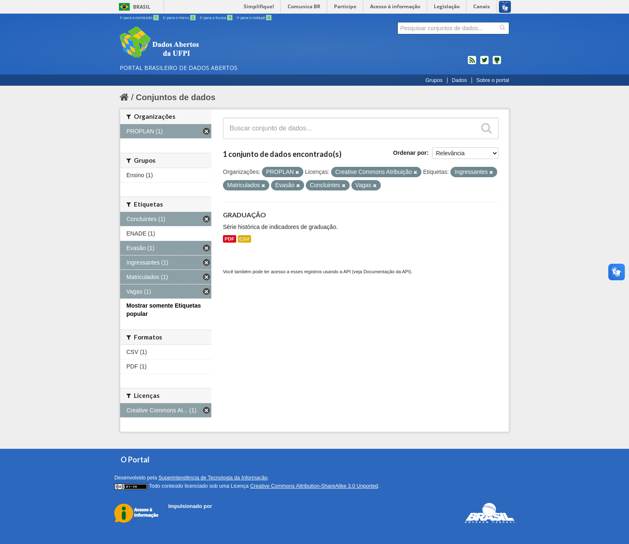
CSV (244, 239)
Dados (459, 80)
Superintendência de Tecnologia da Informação (212, 478)
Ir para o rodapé (254, 17)
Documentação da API (386, 271)
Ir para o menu (179, 17)
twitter (484, 63)
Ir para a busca (216, 17)
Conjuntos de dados (175, 97)
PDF (230, 239)
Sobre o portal (492, 80)
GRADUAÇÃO (244, 215)
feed (472, 63)
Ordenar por (410, 152)
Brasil (141, 6)
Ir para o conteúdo (140, 17)
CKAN (182, 515)
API (347, 271)
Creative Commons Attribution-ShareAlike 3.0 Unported (314, 486)
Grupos (434, 80)
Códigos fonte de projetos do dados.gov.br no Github (497, 63)
